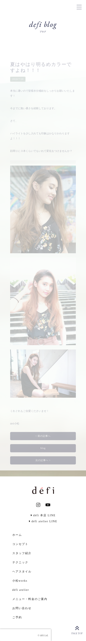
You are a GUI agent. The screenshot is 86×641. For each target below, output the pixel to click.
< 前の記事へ (43, 436)
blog (42, 448)
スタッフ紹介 (21, 553)
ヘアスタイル (21, 571)
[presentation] (25, 635)
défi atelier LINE (43, 521)
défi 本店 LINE (43, 515)
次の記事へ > (43, 460)
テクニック (20, 562)
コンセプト (20, 544)
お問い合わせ (21, 608)
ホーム (17, 534)
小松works (19, 580)
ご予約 (17, 617)
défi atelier (20, 589)
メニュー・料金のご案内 (29, 599)
